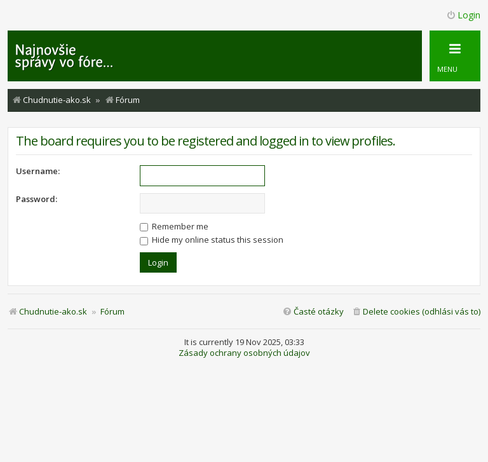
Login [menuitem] (463, 15)
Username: (38, 171)
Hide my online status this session (211, 239)
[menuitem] (415, 311)
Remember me (174, 226)
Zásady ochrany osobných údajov (244, 353)
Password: (36, 199)
